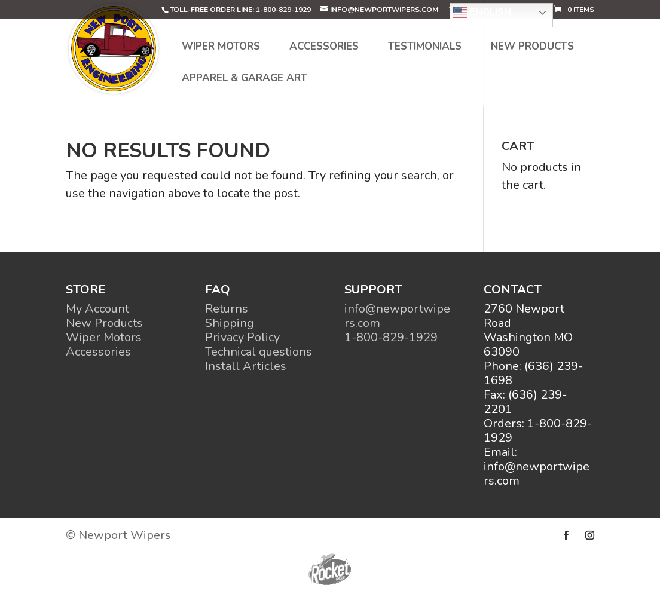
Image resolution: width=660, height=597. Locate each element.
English (482, 12)
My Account (97, 309)
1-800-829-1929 (391, 337)
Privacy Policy (242, 337)
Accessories (324, 47)
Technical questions (258, 352)
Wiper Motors (221, 47)
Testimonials (425, 47)
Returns (226, 309)
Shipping (229, 323)
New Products (532, 47)
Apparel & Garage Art (244, 79)
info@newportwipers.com (397, 316)
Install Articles (245, 366)
